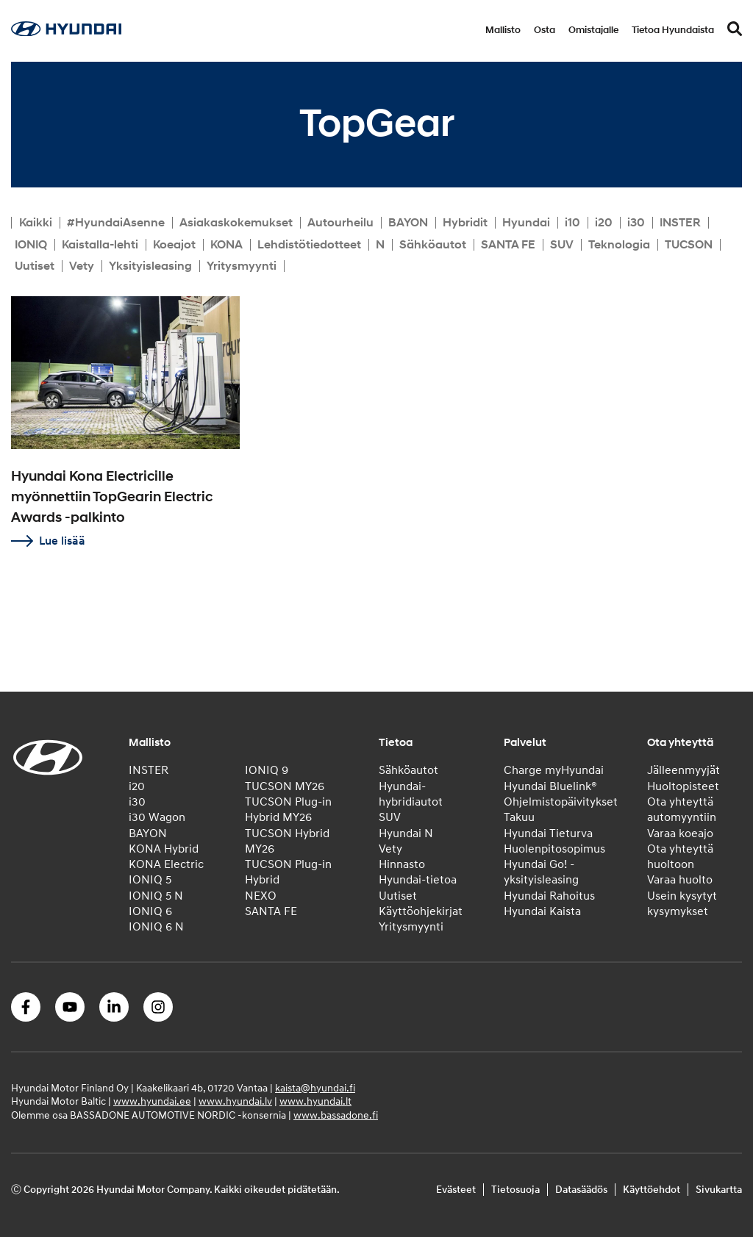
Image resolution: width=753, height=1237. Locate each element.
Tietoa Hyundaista (673, 30)
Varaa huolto (680, 879)
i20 (604, 223)
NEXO (260, 896)
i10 (572, 223)
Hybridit (465, 223)
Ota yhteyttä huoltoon (680, 857)
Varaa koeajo (680, 833)
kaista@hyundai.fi (315, 1088)
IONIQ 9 (266, 770)
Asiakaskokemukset (236, 223)
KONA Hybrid (164, 849)
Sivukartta (719, 1189)
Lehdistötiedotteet (309, 245)
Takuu (519, 817)
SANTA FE (508, 245)
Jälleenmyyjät (683, 770)
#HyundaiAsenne (116, 223)
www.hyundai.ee (152, 1101)
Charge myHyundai (554, 770)
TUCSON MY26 (284, 786)
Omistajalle (593, 30)
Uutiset (34, 266)
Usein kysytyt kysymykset (682, 904)
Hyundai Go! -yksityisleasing (541, 872)
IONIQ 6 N (156, 926)
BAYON (408, 223)
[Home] (66, 32)
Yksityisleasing (150, 266)
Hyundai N (406, 833)
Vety (81, 266)
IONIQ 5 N (156, 896)
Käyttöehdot (651, 1189)
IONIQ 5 (150, 879)
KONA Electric (166, 864)
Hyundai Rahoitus (549, 896)
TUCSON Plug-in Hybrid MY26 (288, 810)
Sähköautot (432, 245)
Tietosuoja (515, 1189)
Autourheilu (340, 223)
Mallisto (503, 30)
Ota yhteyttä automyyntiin (681, 810)
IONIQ (31, 245)
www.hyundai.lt (315, 1101)
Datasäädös (581, 1189)
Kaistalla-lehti (100, 245)
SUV (562, 245)
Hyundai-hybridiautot (411, 794)
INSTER (680, 223)
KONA (226, 245)
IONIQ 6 (150, 911)
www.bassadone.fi (335, 1115)
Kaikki (35, 223)
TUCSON (689, 245)
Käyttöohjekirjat (421, 911)
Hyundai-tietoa (418, 879)
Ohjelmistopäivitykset (561, 802)
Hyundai (526, 223)
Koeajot (174, 245)
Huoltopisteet (683, 786)
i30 (636, 223)
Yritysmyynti (241, 266)
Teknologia (619, 245)
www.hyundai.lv (235, 1101)
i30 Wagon (157, 817)
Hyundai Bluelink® (550, 786)
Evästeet (456, 1189)
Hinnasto (402, 864)
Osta (544, 30)
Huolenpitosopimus (554, 849)
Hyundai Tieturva (548, 833)
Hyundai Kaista (542, 911)
